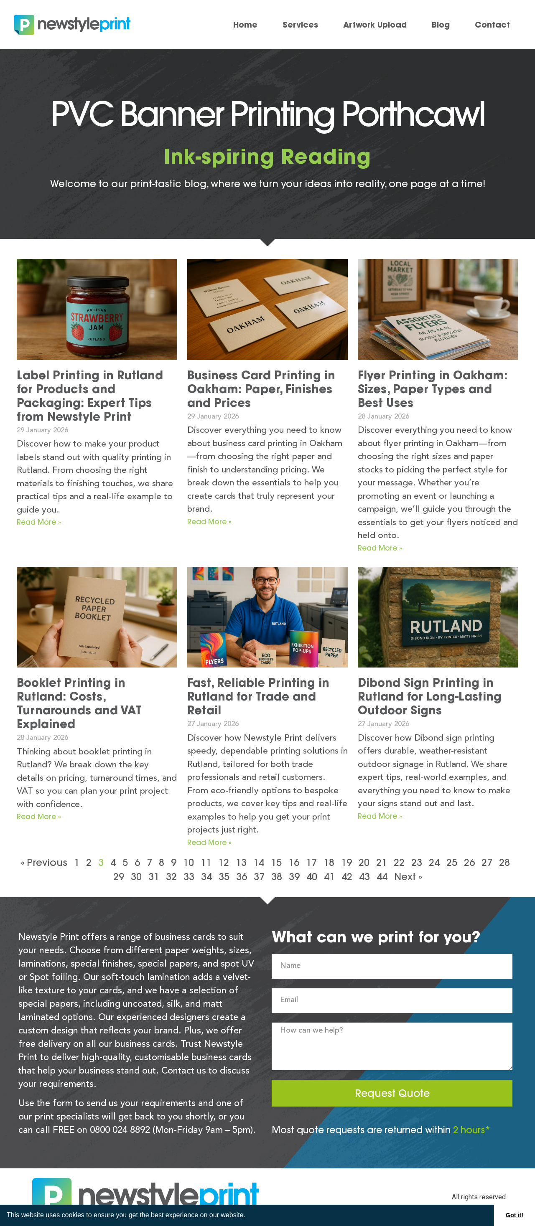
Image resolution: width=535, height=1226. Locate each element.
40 (311, 877)
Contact (492, 25)
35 (224, 877)
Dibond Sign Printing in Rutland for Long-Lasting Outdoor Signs (430, 696)
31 (153, 877)
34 (206, 877)
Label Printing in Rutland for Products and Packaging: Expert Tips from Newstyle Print (90, 396)
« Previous (44, 862)
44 (382, 877)
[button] (248, 1216)
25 (451, 862)
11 (206, 862)
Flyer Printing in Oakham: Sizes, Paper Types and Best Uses (432, 389)
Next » (408, 877)
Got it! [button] (514, 1215)
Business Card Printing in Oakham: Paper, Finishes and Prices (261, 389)
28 (504, 862)
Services (300, 25)
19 (346, 862)
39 (294, 877)
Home (245, 25)
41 (329, 877)
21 (381, 862)
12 (223, 862)
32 (171, 877)
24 (434, 862)
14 (258, 862)
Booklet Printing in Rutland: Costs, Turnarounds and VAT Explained (79, 703)
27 (487, 862)
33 (188, 877)
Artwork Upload (375, 25)
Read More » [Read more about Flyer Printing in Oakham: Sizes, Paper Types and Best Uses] (380, 547)
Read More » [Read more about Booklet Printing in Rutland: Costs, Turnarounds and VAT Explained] (39, 816)
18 (329, 862)
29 (118, 877)
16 (293, 862)
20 (364, 862)
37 (259, 877)
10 (188, 862)
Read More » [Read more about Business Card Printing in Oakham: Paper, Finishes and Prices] (209, 521)
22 (399, 862)
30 (136, 877)
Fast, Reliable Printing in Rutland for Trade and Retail (258, 696)
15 (276, 862)
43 (364, 877)
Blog (441, 25)
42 (346, 877)
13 (241, 862)
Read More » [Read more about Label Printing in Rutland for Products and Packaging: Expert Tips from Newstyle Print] (39, 522)
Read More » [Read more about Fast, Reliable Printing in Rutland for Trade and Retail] (209, 842)
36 (241, 877)
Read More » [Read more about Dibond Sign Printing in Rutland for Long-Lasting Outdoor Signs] (380, 816)
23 (416, 862)
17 (311, 862)
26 (469, 862)
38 (276, 877)
